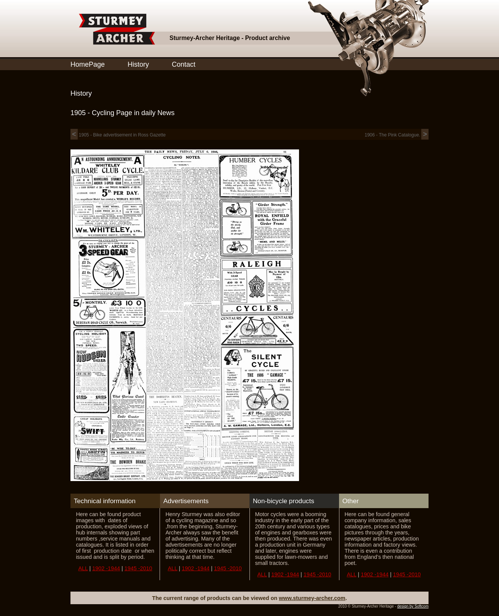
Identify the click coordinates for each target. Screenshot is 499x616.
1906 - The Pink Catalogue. (397, 135)
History (138, 64)
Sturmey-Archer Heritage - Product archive (230, 38)
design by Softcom (413, 606)
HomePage (87, 64)
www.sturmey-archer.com (312, 598)
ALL (83, 568)
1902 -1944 (106, 568)
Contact (183, 64)
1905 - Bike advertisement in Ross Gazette (118, 135)
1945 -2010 (138, 568)
